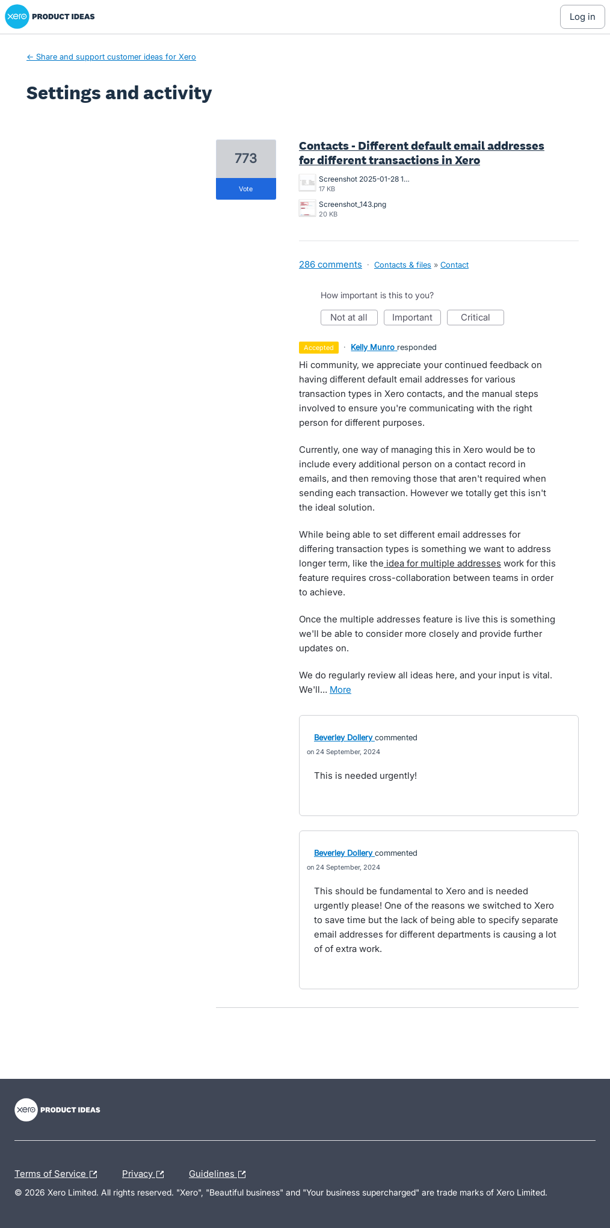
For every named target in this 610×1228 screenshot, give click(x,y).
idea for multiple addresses (442, 563)
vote (246, 189)
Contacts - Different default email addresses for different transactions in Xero (421, 153)
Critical (482, 318)
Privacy (146, 1174)
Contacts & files (402, 264)
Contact (454, 264)
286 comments (330, 264)
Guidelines (220, 1174)
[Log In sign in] (582, 17)
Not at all (354, 318)
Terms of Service (58, 1174)
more (340, 689)
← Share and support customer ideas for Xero (111, 56)
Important (416, 318)
